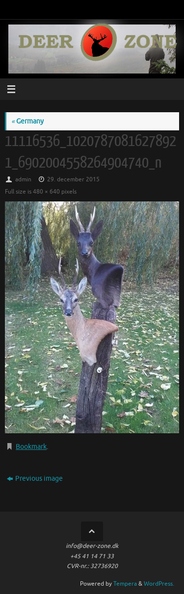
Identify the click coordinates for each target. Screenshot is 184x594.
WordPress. (159, 584)
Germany (27, 121)
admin (23, 179)
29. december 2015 (73, 179)
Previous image (35, 478)
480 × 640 (46, 192)
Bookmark (31, 447)
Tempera (125, 584)
